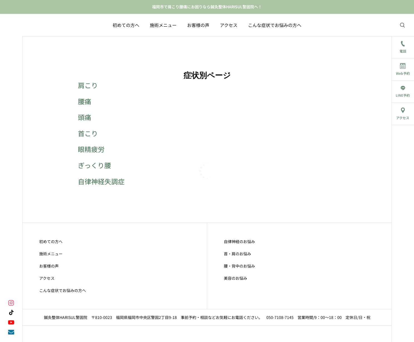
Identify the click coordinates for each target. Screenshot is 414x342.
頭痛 (84, 117)
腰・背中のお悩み (239, 266)
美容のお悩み (235, 278)
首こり (88, 133)
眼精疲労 (91, 149)
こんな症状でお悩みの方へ (274, 25)
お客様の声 (198, 25)
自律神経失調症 (101, 181)
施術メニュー (163, 25)
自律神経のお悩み (239, 241)
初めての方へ (126, 25)
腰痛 (84, 101)
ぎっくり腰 (94, 165)
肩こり (88, 85)
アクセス (228, 25)
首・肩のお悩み (237, 254)
